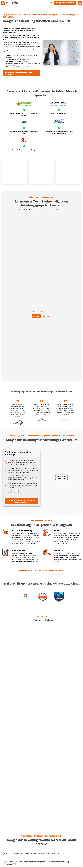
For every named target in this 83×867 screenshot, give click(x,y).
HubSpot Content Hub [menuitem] (8, 836)
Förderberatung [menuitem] (48, 828)
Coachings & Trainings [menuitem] (50, 816)
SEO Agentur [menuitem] (49, 783)
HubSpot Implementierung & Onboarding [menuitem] (14, 808)
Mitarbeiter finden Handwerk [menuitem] (52, 808)
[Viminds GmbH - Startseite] (9, 3)
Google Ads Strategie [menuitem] (50, 762)
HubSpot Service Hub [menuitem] (7, 840)
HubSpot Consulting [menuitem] (7, 804)
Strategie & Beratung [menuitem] (54, 800)
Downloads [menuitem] (6, 853)
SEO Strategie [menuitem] (48, 791)
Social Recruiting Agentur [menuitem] (56, 766)
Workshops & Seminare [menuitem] (51, 820)
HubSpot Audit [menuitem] (5, 820)
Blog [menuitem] (3, 858)
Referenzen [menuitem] (6, 848)
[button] (80, 3)
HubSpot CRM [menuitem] (5, 816)
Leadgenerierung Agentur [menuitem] (52, 749)
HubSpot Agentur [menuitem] (9, 800)
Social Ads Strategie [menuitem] (50, 778)
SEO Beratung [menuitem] (48, 787)
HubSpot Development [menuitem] (8, 824)
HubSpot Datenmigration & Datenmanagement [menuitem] (16, 828)
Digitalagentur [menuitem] (51, 745)
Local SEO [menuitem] (47, 795)
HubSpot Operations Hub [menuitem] (9, 844)
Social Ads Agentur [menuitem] (49, 770)
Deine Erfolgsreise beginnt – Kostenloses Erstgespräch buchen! (21, 493)
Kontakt (6, 765)
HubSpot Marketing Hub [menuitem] (9, 832)
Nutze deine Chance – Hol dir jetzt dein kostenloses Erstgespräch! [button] (41, 562)
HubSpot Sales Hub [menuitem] (7, 812)
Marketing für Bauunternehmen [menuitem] (54, 812)
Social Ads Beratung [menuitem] (50, 774)
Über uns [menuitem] (5, 863)
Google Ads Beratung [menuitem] (50, 758)
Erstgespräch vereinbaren (65, 3)
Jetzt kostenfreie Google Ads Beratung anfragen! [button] (18, 73)
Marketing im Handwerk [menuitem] (51, 804)
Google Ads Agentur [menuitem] (53, 753)
